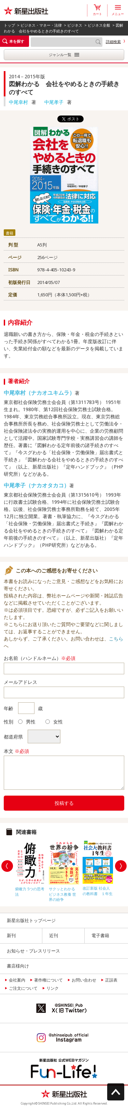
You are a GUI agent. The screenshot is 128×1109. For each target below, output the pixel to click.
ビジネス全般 (99, 25)
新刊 (11, 935)
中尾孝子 (53, 102)
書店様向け (18, 966)
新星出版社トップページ (31, 920)
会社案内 (17, 980)
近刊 (53, 935)
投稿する (64, 803)
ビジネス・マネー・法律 (41, 25)
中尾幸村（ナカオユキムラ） (39, 392)
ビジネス (74, 25)
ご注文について (23, 988)
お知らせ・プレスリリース (33, 951)
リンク (52, 988)
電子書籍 (100, 935)
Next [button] (121, 866)
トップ (9, 25)
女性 (54, 721)
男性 (26, 721)
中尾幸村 (18, 102)
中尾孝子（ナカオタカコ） (36, 485)
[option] (30, 867)
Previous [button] (7, 866)
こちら (116, 638)
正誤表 (111, 980)
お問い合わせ (84, 980)
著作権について (48, 980)
